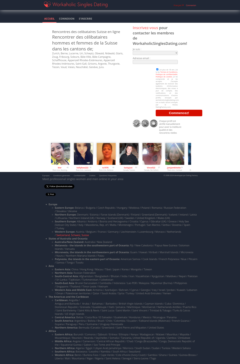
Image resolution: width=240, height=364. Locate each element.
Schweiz (75, 235)
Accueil (49, 18)
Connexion (191, 5)
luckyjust (128, 167)
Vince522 (151, 167)
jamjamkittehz (174, 167)
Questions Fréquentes (108, 175)
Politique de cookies (164, 76)
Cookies (92, 175)
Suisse (85, 235)
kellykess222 (82, 167)
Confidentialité (79, 175)
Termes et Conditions (168, 72)
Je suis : (137, 49)
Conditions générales (61, 175)
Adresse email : (141, 58)
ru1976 (105, 167)
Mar (59, 167)
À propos (46, 175)
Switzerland (63, 235)
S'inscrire (85, 18)
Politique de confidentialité (166, 74)
